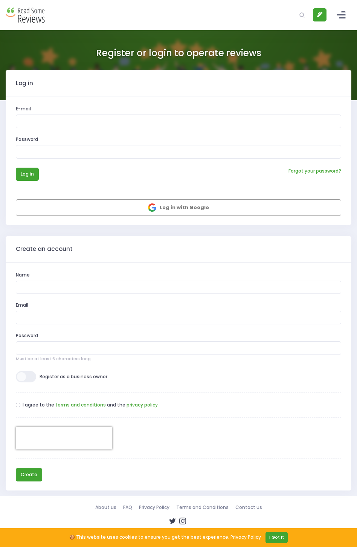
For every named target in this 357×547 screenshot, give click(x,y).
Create (29, 474)
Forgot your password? (314, 171)
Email (22, 305)
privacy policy (142, 405)
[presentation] (64, 438)
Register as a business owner (73, 376)
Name (23, 275)
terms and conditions (80, 405)
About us (105, 507)
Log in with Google (178, 207)
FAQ (127, 507)
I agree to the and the (90, 405)
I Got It (276, 537)
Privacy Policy (154, 507)
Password (27, 139)
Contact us (248, 507)
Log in (27, 174)
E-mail (23, 108)
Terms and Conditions (202, 507)
